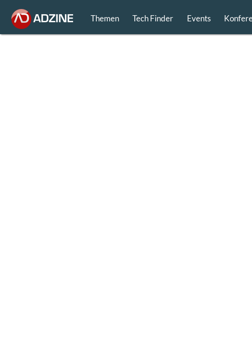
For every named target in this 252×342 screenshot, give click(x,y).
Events (199, 18)
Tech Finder (152, 18)
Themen (105, 18)
